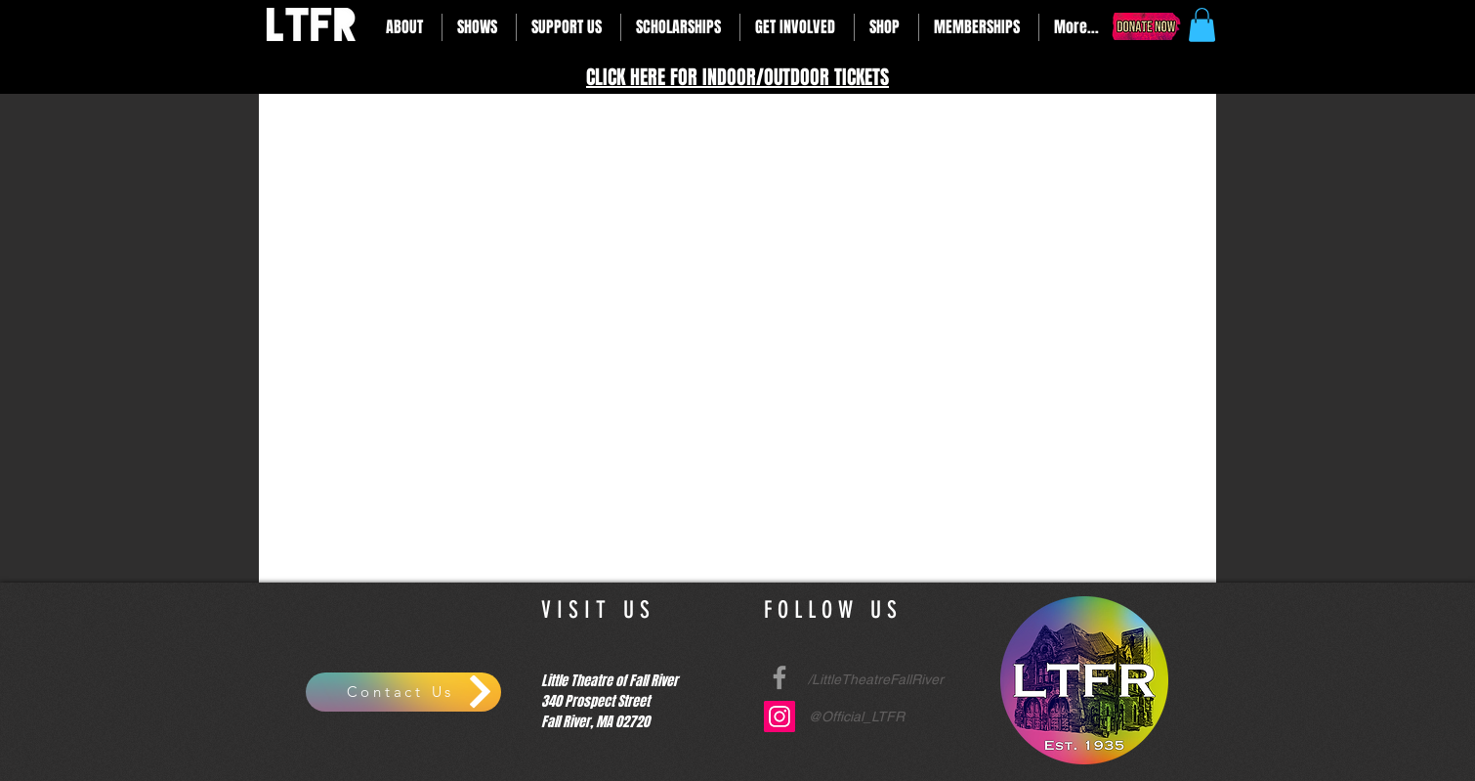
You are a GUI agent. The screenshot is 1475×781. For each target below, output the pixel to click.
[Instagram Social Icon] (779, 716)
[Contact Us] (403, 692)
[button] (406, 27)
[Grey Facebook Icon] (779, 677)
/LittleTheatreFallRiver (876, 679)
